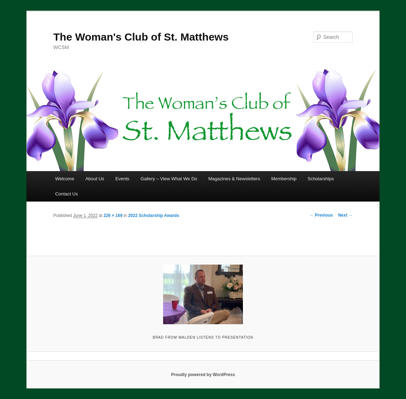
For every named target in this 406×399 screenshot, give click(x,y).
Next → (345, 215)
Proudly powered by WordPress (203, 374)
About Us (94, 178)
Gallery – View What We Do (169, 178)
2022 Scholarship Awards (153, 215)
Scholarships (321, 178)
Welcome (64, 178)
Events (122, 178)
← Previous (321, 215)
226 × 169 (113, 215)
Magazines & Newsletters (234, 178)
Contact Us (66, 194)
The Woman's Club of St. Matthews (141, 37)
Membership (284, 178)
